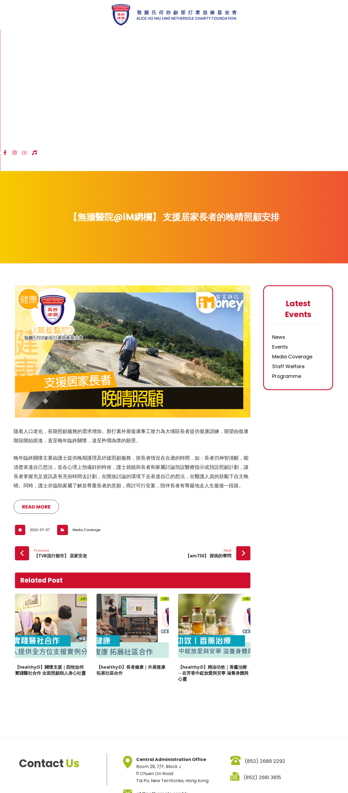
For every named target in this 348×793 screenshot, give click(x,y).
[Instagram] (294, 37)
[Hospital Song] (313, 37)
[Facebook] (284, 37)
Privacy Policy (77, 777)
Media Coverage (86, 408)
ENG (326, 37)
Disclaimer (47, 777)
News (278, 211)
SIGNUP (236, 747)
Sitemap (22, 777)
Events (280, 221)
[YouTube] (303, 37)
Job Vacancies (112, 777)
